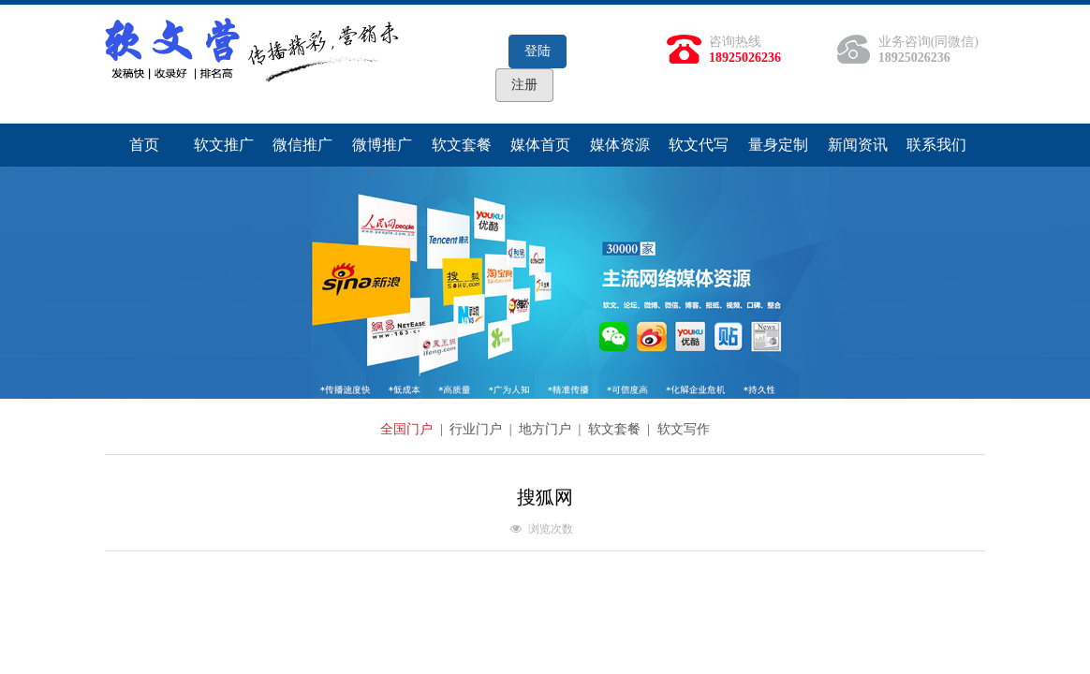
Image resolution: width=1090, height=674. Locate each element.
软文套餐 (462, 145)
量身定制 (778, 145)
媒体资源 (620, 145)
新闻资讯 (858, 145)
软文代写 (699, 145)
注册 (524, 85)
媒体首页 (540, 145)
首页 (144, 145)
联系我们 (936, 145)
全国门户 (408, 429)
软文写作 (683, 429)
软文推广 (224, 145)
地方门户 (547, 429)
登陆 (537, 51)
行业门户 (477, 429)
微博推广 (382, 145)
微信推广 (302, 145)
